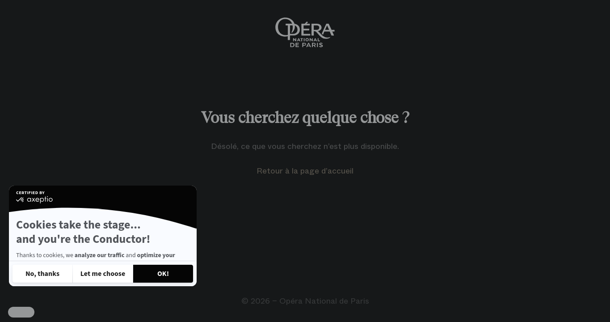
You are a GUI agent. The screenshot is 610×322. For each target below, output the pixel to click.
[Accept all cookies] (163, 274)
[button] (21, 312)
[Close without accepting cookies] (42, 274)
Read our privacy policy (48, 250)
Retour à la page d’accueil (305, 171)
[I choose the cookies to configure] (103, 274)
